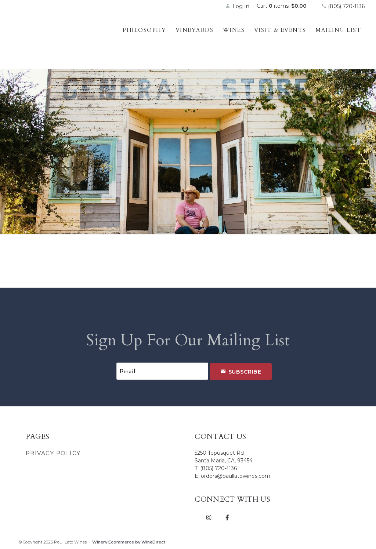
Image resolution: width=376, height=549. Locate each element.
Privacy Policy (53, 453)
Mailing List (338, 30)
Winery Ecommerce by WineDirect (128, 542)
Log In (237, 6)
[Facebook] (227, 517)
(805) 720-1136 (343, 6)
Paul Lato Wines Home (59, 38)
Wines (234, 30)
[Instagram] (209, 517)
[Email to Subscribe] (162, 371)
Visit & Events (280, 30)
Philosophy (144, 30)
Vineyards (195, 30)
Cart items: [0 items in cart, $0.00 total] (282, 6)
